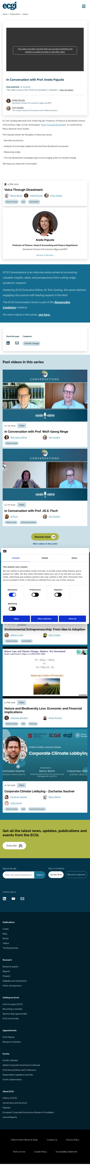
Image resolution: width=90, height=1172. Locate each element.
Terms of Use (19, 1160)
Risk (23, 730)
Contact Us (52, 1148)
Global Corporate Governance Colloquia (21, 1073)
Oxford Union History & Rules (24, 1148)
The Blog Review (10, 955)
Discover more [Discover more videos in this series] (45, 543)
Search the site (9, 875)
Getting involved (11, 1005)
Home (5, 14)
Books (6, 946)
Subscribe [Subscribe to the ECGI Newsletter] (14, 852)
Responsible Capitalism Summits (18, 1082)
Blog (5, 941)
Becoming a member (12, 1016)
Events (6, 1061)
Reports (6, 978)
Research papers (10, 974)
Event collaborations (12, 1087)
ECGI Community (11, 1026)
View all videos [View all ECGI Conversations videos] (66, 95)
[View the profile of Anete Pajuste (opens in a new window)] (45, 229)
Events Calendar (10, 1068)
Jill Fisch (14, 523)
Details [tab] (45, 565)
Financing (33, 730)
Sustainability (26, 648)
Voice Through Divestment (53, 130)
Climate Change (11, 207)
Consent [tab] (16, 565)
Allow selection (45, 612)
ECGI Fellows (9, 1044)
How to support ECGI (12, 1011)
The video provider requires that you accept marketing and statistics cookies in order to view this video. (45, 50)
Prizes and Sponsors (12, 993)
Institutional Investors (28, 529)
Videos (25, 14)
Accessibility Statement (66, 1160)
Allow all (73, 612)
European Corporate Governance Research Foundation (28, 1120)
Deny (16, 612)
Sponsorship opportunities (15, 1021)
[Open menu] (83, 6)
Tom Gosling (18, 113)
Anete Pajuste (18, 106)
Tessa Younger (55, 724)
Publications (15, 14)
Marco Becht (16, 201)
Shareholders (34, 207)
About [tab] (74, 565)
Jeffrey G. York (16, 642)
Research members (12, 1049)
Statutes (6, 1115)
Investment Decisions (37, 816)
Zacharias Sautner (18, 804)
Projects (6, 983)
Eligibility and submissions (15, 988)
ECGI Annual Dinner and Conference (19, 1077)
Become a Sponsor (76, 881)
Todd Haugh (16, 810)
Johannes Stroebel (19, 724)
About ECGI (8, 1099)
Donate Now (56, 881)
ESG (23, 207)
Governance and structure (15, 1110)
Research (7, 967)
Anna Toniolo (56, 201)
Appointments (10, 1038)
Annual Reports (10, 1125)
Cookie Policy (40, 1160)
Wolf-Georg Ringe (18, 444)
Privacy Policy (72, 1148)
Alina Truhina (55, 642)
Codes (6, 936)
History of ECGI (10, 1106)
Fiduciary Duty (11, 529)
